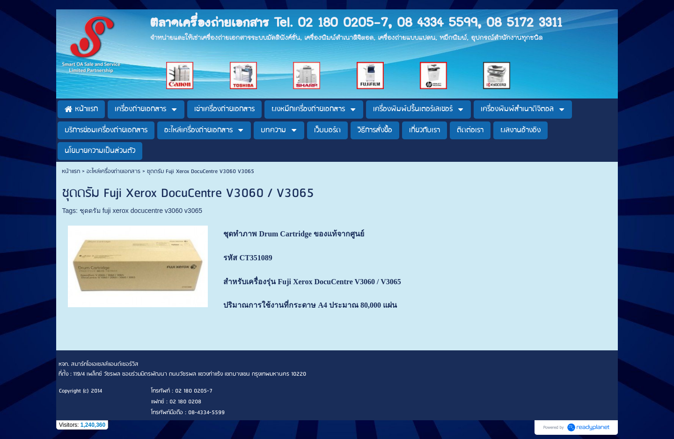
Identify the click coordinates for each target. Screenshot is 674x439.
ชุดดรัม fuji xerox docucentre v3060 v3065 (141, 210)
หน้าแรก (71, 171)
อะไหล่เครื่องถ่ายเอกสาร (113, 171)
